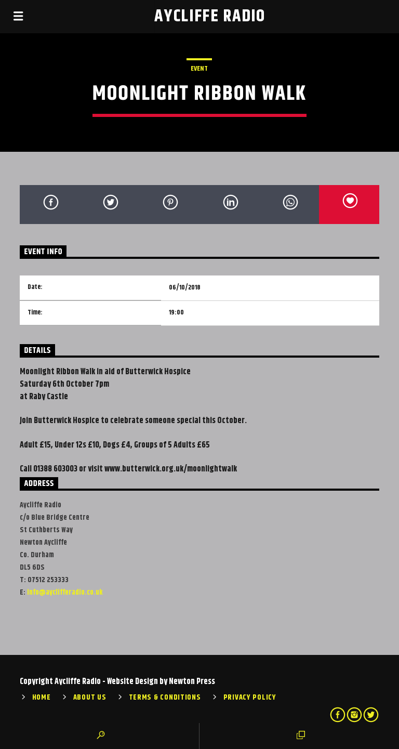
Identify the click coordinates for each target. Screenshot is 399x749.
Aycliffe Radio (209, 16)
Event (199, 68)
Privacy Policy (249, 697)
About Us (90, 697)
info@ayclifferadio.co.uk (64, 592)
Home (41, 697)
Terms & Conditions (165, 697)
